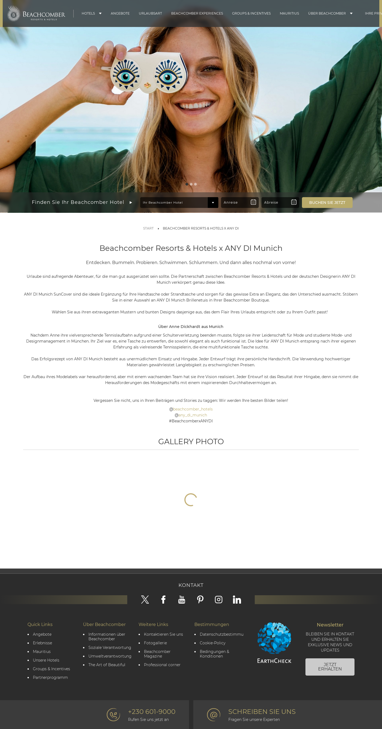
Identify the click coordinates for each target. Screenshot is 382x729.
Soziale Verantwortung (109, 647)
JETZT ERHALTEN (330, 667)
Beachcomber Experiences (197, 13)
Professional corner (162, 665)
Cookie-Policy (212, 643)
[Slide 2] (191, 184)
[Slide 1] (186, 184)
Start (148, 228)
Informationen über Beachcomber (106, 636)
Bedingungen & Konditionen (214, 654)
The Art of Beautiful (106, 665)
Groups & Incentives (251, 13)
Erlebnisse (42, 643)
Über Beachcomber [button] (327, 13)
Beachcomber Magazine (157, 654)
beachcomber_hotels (193, 409)
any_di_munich (192, 415)
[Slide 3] (195, 184)
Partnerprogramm (50, 677)
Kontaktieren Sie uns (163, 634)
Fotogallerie (155, 643)
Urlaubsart (150, 13)
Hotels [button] (88, 13)
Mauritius (289, 13)
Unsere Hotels (46, 660)
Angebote (120, 13)
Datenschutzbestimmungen (221, 634)
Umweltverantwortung (110, 656)
